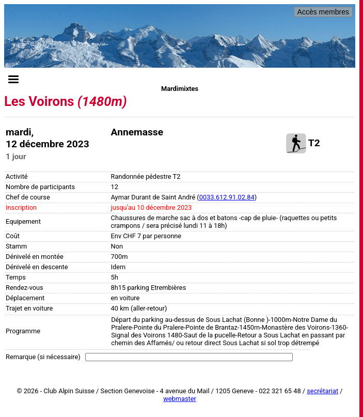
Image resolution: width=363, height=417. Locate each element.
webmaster (179, 399)
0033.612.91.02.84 (227, 197)
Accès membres (323, 12)
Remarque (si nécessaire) (43, 357)
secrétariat (322, 391)
